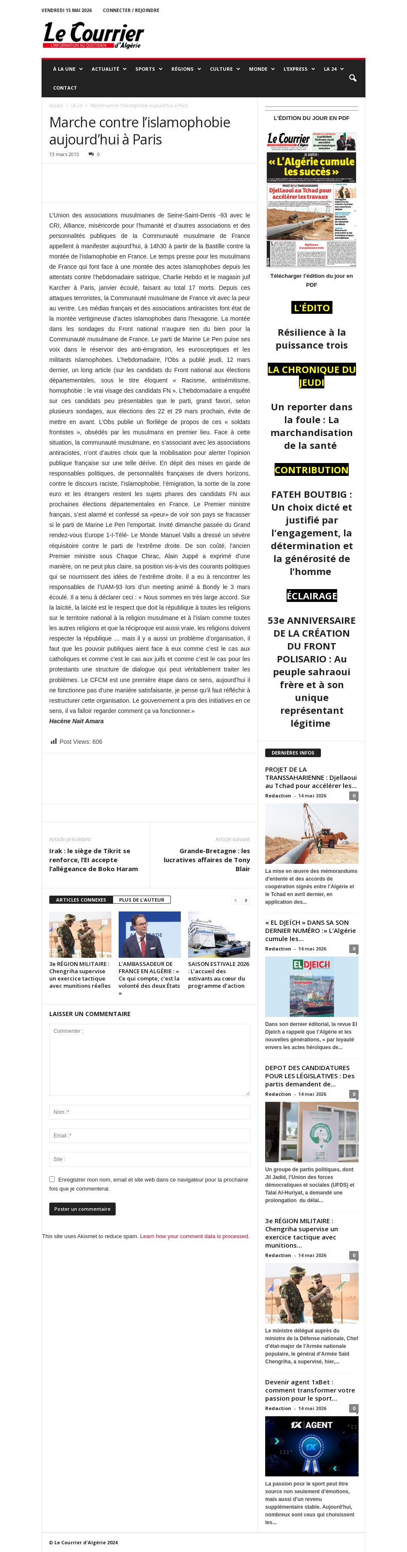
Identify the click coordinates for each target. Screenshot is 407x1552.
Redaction (278, 795)
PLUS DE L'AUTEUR (142, 899)
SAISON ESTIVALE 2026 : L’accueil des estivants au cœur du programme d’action (218, 975)
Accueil (56, 105)
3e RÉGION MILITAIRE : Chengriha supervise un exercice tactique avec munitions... (301, 1232)
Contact (65, 87)
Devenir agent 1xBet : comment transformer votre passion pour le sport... (310, 1390)
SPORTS (149, 69)
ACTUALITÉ (109, 69)
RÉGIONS (186, 69)
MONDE (262, 69)
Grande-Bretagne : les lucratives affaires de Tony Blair (207, 859)
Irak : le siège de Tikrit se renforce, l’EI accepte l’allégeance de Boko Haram (93, 859)
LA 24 (334, 69)
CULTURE (225, 69)
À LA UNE (68, 69)
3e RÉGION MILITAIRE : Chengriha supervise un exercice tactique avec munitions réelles (80, 975)
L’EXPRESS (299, 69)
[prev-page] (235, 900)
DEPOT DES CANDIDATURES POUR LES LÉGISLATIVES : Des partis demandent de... (310, 1075)
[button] (352, 78)
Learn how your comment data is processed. (195, 1236)
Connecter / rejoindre (131, 10)
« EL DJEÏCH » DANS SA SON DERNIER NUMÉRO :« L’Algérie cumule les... (310, 930)
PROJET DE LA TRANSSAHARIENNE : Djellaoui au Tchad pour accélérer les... (311, 777)
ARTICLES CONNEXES (81, 899)
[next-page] (246, 900)
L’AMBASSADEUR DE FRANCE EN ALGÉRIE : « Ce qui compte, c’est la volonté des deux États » (149, 978)
